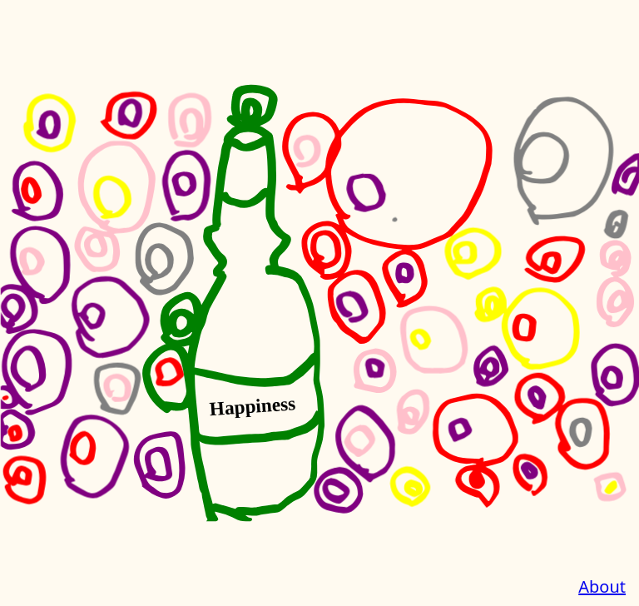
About (602, 586)
